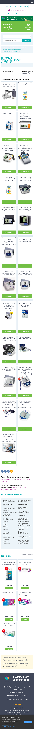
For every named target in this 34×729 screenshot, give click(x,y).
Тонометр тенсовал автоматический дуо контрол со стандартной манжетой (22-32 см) (9, 404)
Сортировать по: (26, 72)
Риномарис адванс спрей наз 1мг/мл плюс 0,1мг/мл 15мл (9, 562)
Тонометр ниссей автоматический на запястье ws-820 (25, 209)
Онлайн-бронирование (18, 10)
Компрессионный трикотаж (9, 509)
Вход (11, 13)
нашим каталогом (7, 479)
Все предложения (27, 555)
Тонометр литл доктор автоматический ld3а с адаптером (25, 147)
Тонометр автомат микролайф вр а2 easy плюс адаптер (9, 84)
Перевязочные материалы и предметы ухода (23, 519)
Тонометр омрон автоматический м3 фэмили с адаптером (9, 338)
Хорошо (28, 722)
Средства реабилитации (23, 532)
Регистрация (22, 13)
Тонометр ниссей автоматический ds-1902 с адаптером (25, 178)
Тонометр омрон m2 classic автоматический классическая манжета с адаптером (9, 241)
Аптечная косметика (6, 542)
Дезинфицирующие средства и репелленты (9, 514)
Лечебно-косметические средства (8, 520)
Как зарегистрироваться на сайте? (17, 712)
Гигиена (5, 529)
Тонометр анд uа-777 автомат (25, 83)
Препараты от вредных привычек (24, 524)
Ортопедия (22, 515)
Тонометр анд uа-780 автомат (9, 114)
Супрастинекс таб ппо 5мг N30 (9, 624)
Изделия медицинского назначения (8, 533)
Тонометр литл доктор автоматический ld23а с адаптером (25, 115)
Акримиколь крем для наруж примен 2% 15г (25, 593)
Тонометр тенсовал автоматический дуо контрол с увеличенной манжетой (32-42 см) (25, 370)
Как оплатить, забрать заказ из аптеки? (17, 710)
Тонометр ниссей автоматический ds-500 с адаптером (9, 209)
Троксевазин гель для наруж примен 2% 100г (25, 562)
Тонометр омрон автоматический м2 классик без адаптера (25, 273)
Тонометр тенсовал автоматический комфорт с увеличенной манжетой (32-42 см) (25, 404)
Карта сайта (17, 714)
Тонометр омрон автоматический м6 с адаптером (9, 369)
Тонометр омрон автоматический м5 (25, 338)
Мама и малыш (23, 504)
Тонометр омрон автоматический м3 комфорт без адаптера (25, 304)
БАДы (5, 524)
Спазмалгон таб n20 (9, 592)
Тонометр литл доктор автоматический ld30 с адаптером (9, 147)
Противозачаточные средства (24, 528)
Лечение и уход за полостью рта (24, 500)
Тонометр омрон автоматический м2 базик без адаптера (25, 239)
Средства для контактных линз (23, 512)
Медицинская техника (22, 507)
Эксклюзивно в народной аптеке (9, 500)
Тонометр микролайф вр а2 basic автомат (9, 178)
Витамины (6, 526)
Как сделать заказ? (17, 708)
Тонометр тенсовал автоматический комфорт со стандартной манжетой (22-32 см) (9, 437)
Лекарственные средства (8, 538)
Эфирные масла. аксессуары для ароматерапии (23, 542)
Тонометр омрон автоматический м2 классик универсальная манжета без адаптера (9, 305)
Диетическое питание (7, 505)
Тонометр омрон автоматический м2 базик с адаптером (9, 273)
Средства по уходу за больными (24, 536)
